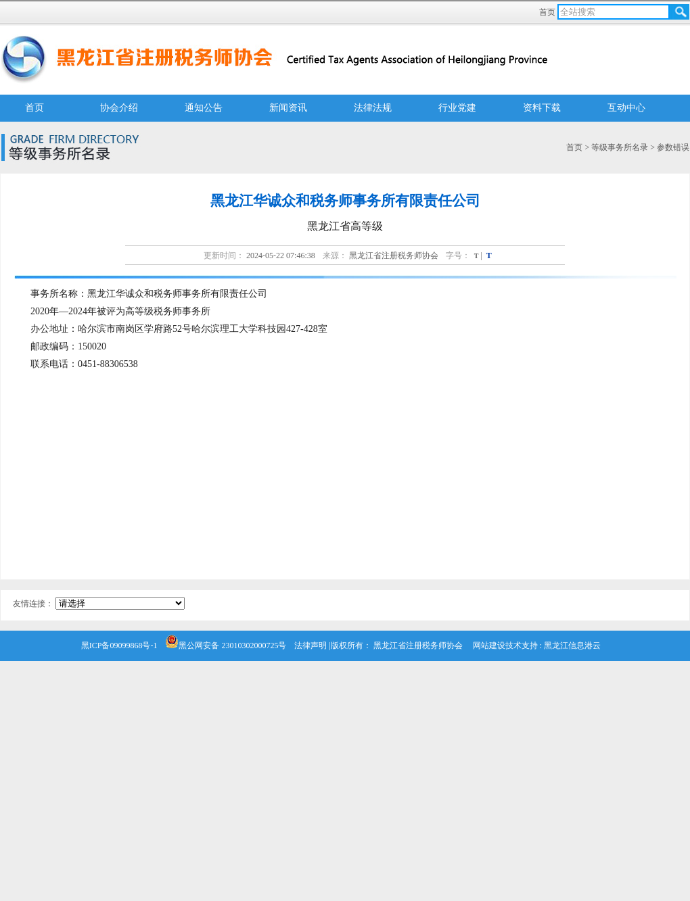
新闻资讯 (288, 108)
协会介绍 (119, 108)
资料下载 (542, 108)
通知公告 (204, 108)
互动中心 (626, 108)
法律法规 (373, 108)
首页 (548, 12)
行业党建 (457, 108)
